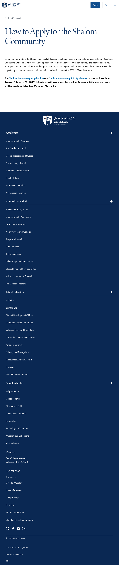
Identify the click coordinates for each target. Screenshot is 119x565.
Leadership (11, 420)
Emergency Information (14, 554)
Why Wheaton (12, 391)
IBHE (7, 561)
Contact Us (11, 476)
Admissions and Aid (59, 201)
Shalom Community (14, 18)
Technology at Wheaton (17, 428)
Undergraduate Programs (17, 140)
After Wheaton (12, 443)
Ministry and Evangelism (17, 352)
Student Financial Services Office (21, 268)
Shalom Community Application (26, 78)
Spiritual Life (11, 307)
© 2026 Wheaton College (15, 538)
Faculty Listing (12, 177)
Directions (10, 505)
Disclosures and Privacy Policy (17, 547)
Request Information (15, 239)
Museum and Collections (17, 435)
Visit (106, 4)
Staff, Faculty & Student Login (19, 519)
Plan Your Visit (12, 246)
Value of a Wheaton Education (20, 276)
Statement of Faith (14, 406)
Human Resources (14, 490)
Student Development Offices (19, 315)
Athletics (10, 300)
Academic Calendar (15, 185)
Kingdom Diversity (14, 344)
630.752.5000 (13, 471)
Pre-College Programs (16, 283)
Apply (95, 4)
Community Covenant (16, 413)
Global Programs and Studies (19, 155)
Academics (59, 133)
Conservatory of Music (16, 163)
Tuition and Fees (13, 253)
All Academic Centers (16, 192)
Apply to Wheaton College (18, 231)
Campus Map (12, 497)
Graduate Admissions (16, 224)
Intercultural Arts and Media (19, 359)
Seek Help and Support (17, 374)
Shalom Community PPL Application (68, 78)
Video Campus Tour (15, 512)
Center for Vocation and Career (20, 337)
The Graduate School (16, 148)
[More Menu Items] (115, 5)
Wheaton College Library (17, 170)
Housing (9, 367)
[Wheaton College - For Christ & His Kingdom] (59, 120)
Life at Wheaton (59, 292)
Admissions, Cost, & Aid (17, 209)
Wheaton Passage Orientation (20, 329)
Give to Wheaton (14, 482)
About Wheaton (59, 383)
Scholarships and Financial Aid (20, 261)
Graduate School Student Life (19, 322)
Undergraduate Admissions (18, 216)
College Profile (13, 398)
